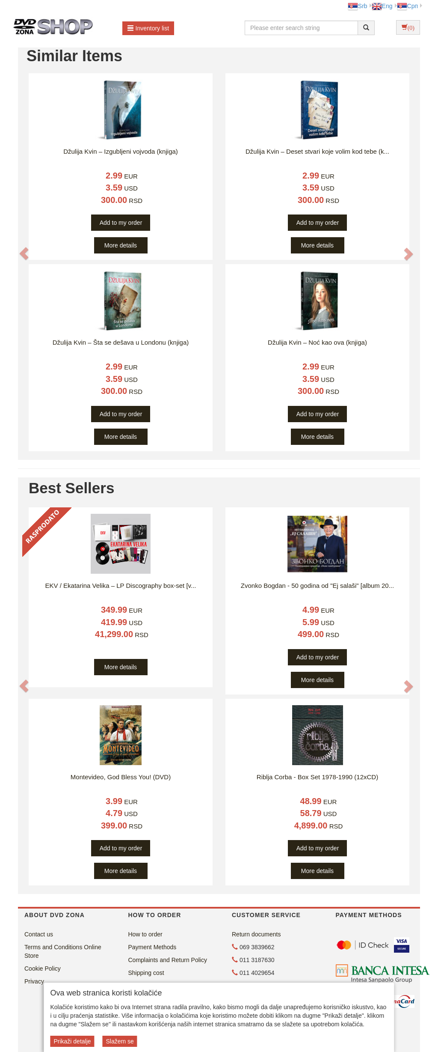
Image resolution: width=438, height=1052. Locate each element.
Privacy (34, 981)
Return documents (256, 934)
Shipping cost (146, 972)
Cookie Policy (42, 968)
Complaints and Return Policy (167, 960)
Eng (382, 6)
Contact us (38, 934)
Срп (407, 6)
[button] (24, 254)
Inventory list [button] (148, 28)
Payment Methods (152, 947)
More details (120, 245)
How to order (145, 934)
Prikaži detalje (72, 1041)
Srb (357, 6)
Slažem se (119, 1041)
